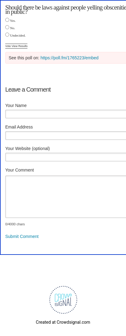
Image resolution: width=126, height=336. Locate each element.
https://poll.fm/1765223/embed (70, 57)
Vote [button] (8, 46)
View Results (20, 46)
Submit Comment (22, 236)
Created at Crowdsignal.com (63, 322)
